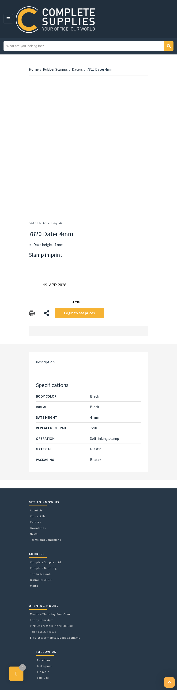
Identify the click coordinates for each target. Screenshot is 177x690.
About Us (36, 510)
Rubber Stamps (55, 69)
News (34, 534)
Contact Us (37, 516)
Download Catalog (32, 313)
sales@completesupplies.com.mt (56, 637)
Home (34, 69)
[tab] (88, 362)
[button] (169, 682)
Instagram (44, 666)
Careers (35, 522)
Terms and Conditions (45, 539)
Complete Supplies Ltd (45, 562)
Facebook (43, 660)
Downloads (38, 528)
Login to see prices (79, 312)
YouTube (43, 677)
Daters (77, 69)
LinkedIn (43, 672)
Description (45, 362)
